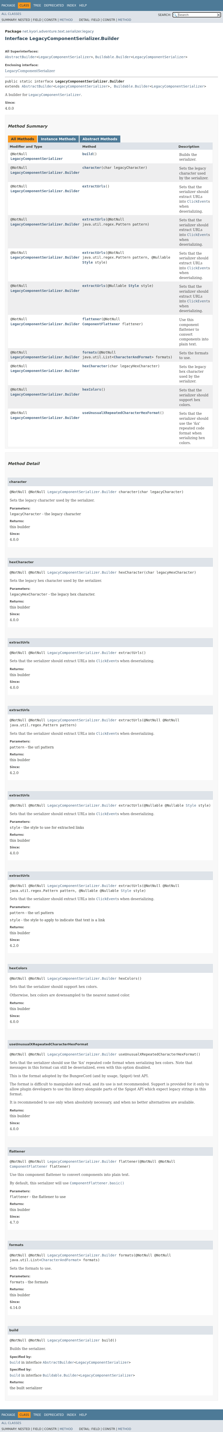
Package (8, 5)
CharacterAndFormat (132, 357)
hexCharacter (94, 366)
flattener (91, 319)
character (91, 168)
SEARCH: (164, 15)
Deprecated (54, 5)
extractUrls (93, 186)
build (87, 154)
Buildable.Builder (113, 57)
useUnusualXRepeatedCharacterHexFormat (121, 413)
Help (83, 5)
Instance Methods (58, 139)
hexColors (91, 389)
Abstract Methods (100, 139)
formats (89, 352)
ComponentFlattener (101, 324)
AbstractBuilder (20, 57)
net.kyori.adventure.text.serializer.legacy (58, 31)
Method (66, 20)
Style (87, 262)
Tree (37, 5)
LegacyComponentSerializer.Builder (45, 173)
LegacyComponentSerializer (65, 57)
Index (71, 5)
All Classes (11, 14)
